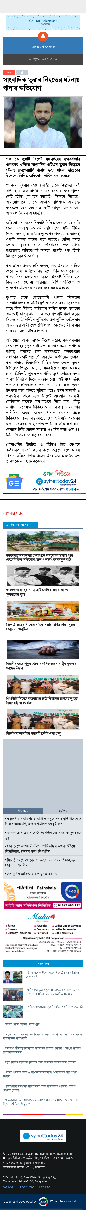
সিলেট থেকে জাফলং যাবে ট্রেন (22, 1024)
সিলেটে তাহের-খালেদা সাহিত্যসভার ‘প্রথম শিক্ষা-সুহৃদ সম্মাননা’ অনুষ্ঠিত (40, 627)
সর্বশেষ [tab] (63, 811)
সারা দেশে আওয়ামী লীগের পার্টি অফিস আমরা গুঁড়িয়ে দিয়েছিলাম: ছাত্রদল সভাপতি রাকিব (40, 849)
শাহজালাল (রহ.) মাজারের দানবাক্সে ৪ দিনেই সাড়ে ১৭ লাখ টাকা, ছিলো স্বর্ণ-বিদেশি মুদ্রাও (41, 1102)
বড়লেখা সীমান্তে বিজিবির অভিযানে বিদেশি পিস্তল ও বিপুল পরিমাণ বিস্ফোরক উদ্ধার (42, 1050)
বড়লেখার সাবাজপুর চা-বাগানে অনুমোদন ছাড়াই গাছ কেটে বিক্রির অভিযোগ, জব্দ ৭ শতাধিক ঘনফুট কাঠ (39, 557)
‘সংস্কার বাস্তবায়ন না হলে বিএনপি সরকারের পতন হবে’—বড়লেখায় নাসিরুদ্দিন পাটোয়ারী (42, 1036)
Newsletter (45, 1186)
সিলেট (9, 72)
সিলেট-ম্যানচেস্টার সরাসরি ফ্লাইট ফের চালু (33, 733)
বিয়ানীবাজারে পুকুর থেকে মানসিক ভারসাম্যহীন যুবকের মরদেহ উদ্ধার (41, 666)
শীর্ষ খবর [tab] (23, 811)
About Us (8, 1186)
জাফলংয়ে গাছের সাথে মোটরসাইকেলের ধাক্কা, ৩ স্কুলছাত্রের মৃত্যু (37, 592)
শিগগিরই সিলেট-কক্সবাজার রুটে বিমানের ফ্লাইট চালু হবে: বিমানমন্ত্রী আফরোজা (42, 700)
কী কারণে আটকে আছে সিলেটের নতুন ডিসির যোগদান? (52, 975)
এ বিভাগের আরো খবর (21, 525)
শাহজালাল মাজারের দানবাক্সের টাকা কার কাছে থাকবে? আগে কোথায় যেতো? (39, 1088)
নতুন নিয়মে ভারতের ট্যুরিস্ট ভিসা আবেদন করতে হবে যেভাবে (40, 1062)
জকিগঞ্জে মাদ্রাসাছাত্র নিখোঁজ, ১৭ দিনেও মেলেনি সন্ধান (54, 1009)
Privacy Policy (27, 1186)
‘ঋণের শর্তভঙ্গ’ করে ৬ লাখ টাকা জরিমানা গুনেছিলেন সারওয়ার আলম (40, 1074)
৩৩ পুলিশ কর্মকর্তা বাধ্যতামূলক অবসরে (31, 874)
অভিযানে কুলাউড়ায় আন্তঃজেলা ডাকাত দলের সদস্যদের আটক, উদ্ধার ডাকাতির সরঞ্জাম (52, 992)
